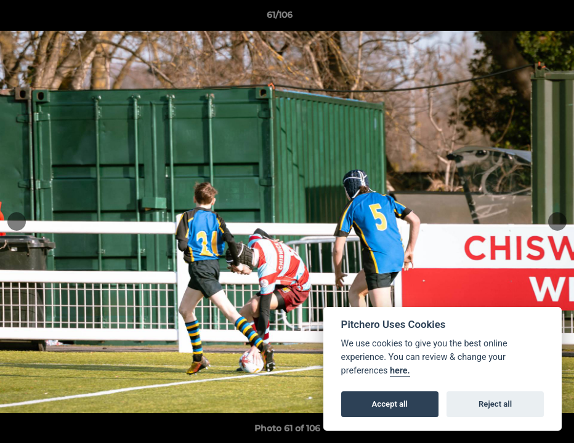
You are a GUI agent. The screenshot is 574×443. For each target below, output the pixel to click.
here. (400, 370)
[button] (522, 17)
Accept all (390, 404)
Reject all (495, 404)
